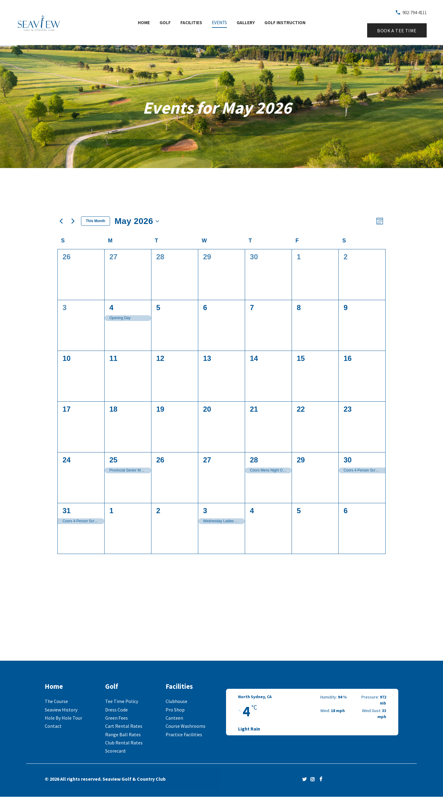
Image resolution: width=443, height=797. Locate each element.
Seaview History (61, 710)
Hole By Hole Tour (63, 718)
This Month (95, 221)
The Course (56, 701)
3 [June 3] (205, 511)
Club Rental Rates (124, 743)
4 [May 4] (111, 307)
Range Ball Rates (123, 734)
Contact (53, 726)
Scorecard (115, 751)
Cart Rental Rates (123, 726)
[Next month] (72, 221)
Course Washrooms (185, 726)
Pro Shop (175, 710)
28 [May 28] (254, 460)
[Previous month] (61, 221)
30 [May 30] (348, 460)
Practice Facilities (184, 734)
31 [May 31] (67, 511)
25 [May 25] (113, 460)
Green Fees (116, 718)
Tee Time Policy (121, 701)
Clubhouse (176, 701)
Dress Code (116, 710)
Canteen (174, 718)
